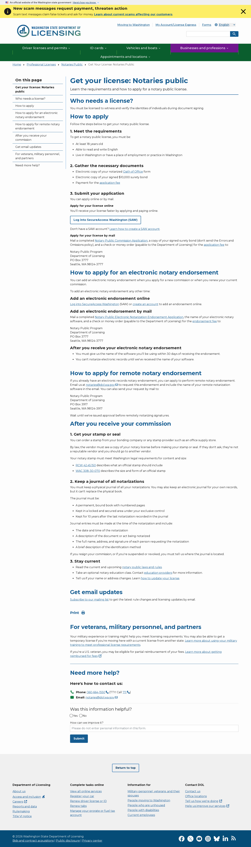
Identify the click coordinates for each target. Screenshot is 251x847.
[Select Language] (227, 25)
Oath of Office (133, 171)
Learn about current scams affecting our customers (133, 14)
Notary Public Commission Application (121, 240)
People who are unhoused (146, 805)
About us (19, 791)
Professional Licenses (41, 64)
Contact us (192, 791)
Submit (79, 738)
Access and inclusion (29, 796)
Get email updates (28, 147)
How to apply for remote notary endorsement (37, 126)
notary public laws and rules (142, 567)
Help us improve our (207, 806)
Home (17, 64)
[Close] (243, 14)
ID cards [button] (98, 48)
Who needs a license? (30, 98)
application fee (110, 182)
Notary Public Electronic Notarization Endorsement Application (139, 317)
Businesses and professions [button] (204, 48)
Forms (206, 24)
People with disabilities (143, 810)
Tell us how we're (203, 801)
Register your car (82, 796)
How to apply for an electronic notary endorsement (36, 115)
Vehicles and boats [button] (143, 48)
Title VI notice (22, 816)
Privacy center (92, 840)
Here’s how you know (84, 2)
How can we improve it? (86, 722)
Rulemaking (21, 811)
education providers (158, 572)
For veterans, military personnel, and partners (37, 156)
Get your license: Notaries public (34, 89)
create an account (145, 304)
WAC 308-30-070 (88, 471)
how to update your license (160, 578)
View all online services (86, 791)
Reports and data (25, 806)
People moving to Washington (149, 800)
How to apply (24, 105)
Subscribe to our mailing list (89, 599)
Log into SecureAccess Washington (94, 304)
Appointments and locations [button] (125, 57)
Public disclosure (68, 840)
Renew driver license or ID (88, 801)
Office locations (196, 796)
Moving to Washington (133, 24)
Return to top (126, 767)
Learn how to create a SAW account (134, 229)
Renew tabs (78, 806)
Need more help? (27, 165)
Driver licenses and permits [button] (46, 48)
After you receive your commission (31, 137)
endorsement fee (204, 321)
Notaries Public (72, 64)
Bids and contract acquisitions (33, 840)
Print (77, 613)
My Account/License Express (175, 24)
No (85, 715)
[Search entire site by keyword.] (208, 34)
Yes (75, 715)
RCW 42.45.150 (86, 465)
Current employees (141, 815)
